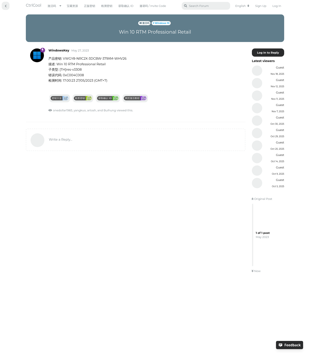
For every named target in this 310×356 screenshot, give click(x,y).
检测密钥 (106, 6)
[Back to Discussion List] (5, 6)
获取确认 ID (125, 6)
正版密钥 (89, 6)
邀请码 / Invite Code (153, 6)
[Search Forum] (206, 6)
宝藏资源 (72, 6)
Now (256, 271)
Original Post (262, 199)
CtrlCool (33, 5)
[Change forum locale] (242, 6)
